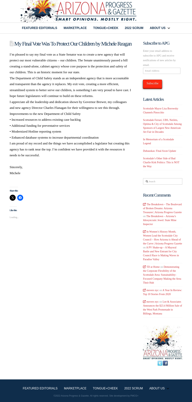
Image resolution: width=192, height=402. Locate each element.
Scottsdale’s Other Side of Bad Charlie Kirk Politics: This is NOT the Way (161, 162)
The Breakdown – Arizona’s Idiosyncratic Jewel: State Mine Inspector (159, 220)
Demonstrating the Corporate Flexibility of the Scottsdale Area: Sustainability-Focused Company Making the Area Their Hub (162, 274)
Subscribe (152, 83)
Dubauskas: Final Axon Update (159, 151)
